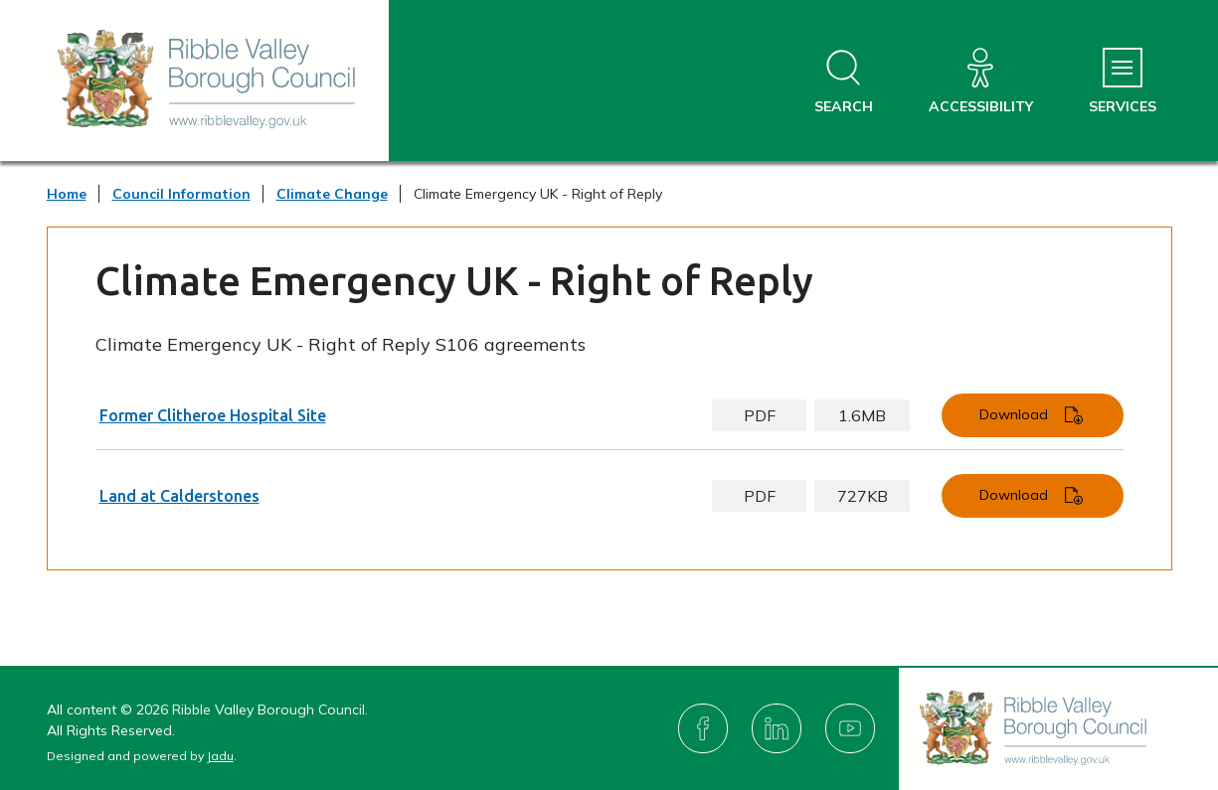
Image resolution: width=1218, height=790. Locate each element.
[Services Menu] (1122, 82)
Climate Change (332, 194)
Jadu (220, 755)
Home (67, 194)
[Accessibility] (981, 82)
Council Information (181, 194)
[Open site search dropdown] (843, 82)
